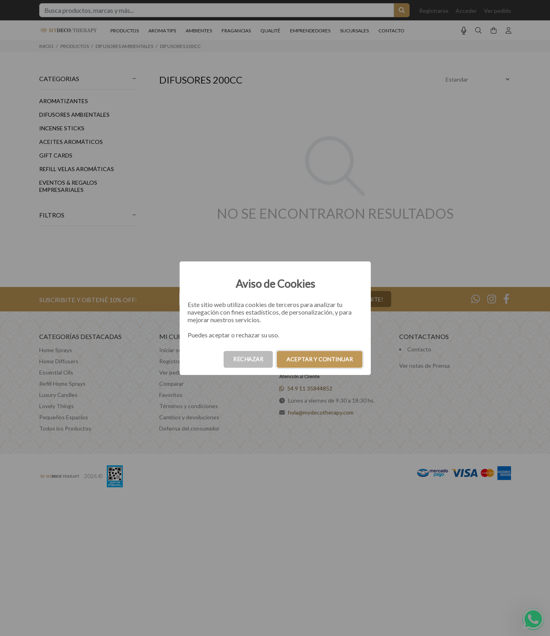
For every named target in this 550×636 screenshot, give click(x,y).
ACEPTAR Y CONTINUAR (319, 359)
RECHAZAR (248, 359)
